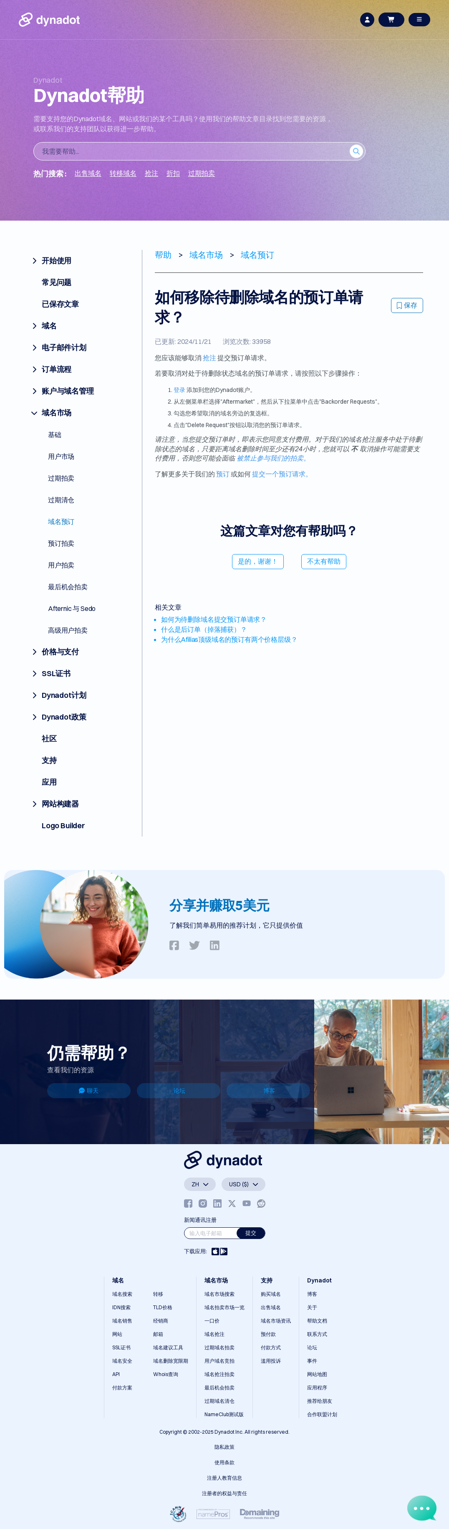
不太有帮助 (324, 561)
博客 (269, 1090)
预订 (223, 474)
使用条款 (224, 1462)
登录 (179, 390)
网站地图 (317, 1374)
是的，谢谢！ (258, 561)
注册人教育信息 (224, 1478)
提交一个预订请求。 (282, 474)
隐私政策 (224, 1447)
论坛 (179, 1090)
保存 (407, 305)
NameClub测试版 (224, 1414)
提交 (250, 1232)
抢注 (209, 358)
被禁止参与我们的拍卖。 (273, 458)
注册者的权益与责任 (224, 1493)
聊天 (88, 1090)
